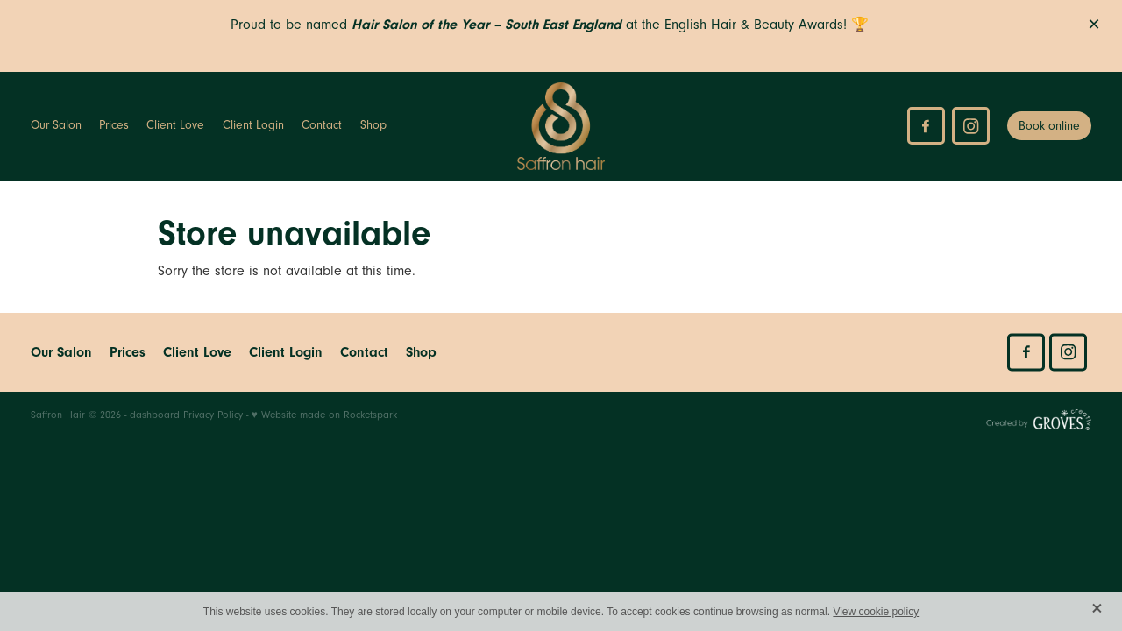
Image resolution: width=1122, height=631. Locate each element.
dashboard (155, 415)
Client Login (253, 125)
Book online (1049, 126)
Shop (373, 125)
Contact (322, 125)
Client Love (175, 125)
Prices (114, 125)
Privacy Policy (213, 415)
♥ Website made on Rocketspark (324, 415)
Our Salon (56, 125)
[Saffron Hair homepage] (561, 126)
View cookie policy (876, 612)
